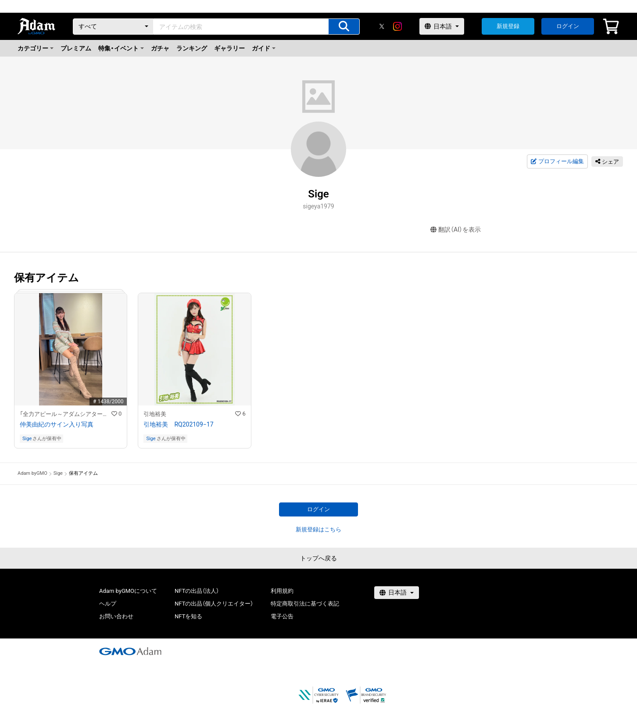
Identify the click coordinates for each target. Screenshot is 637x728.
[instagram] (397, 26)
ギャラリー (229, 48)
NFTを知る (188, 616)
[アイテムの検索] (344, 26)
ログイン (567, 26)
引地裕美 (154, 414)
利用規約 (282, 591)
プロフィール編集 (557, 161)
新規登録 (508, 26)
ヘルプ (107, 603)
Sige (27, 438)
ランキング (191, 48)
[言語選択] (441, 26)
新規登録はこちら (318, 529)
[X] (381, 26)
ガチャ (160, 48)
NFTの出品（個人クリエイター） (214, 603)
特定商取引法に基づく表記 (305, 603)
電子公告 (282, 616)
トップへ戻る (318, 558)
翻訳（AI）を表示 (455, 229)
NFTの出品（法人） (197, 591)
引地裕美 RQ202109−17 (178, 424)
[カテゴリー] (113, 26)
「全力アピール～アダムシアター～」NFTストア (65, 414)
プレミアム (76, 48)
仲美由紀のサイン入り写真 (56, 424)
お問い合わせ (116, 616)
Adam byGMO (32, 473)
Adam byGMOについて (128, 591)
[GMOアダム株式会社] (130, 651)
